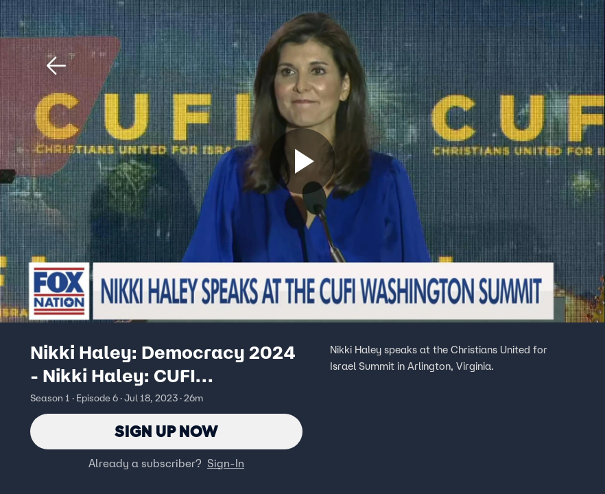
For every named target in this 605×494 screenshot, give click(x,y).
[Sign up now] (302, 161)
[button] (56, 66)
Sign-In (225, 463)
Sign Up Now (166, 431)
